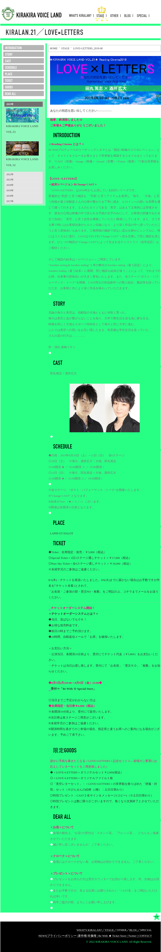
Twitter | (133, 935)
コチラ (127, 591)
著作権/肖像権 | (88, 935)
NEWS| (42, 935)
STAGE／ (111, 930)
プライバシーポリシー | (62, 935)
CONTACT (145, 935)
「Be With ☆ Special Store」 (78, 688)
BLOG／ (134, 930)
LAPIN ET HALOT (61, 533)
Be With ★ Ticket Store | (113, 935)
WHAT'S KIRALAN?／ (91, 930)
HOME (54, 48)
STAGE (65, 48)
